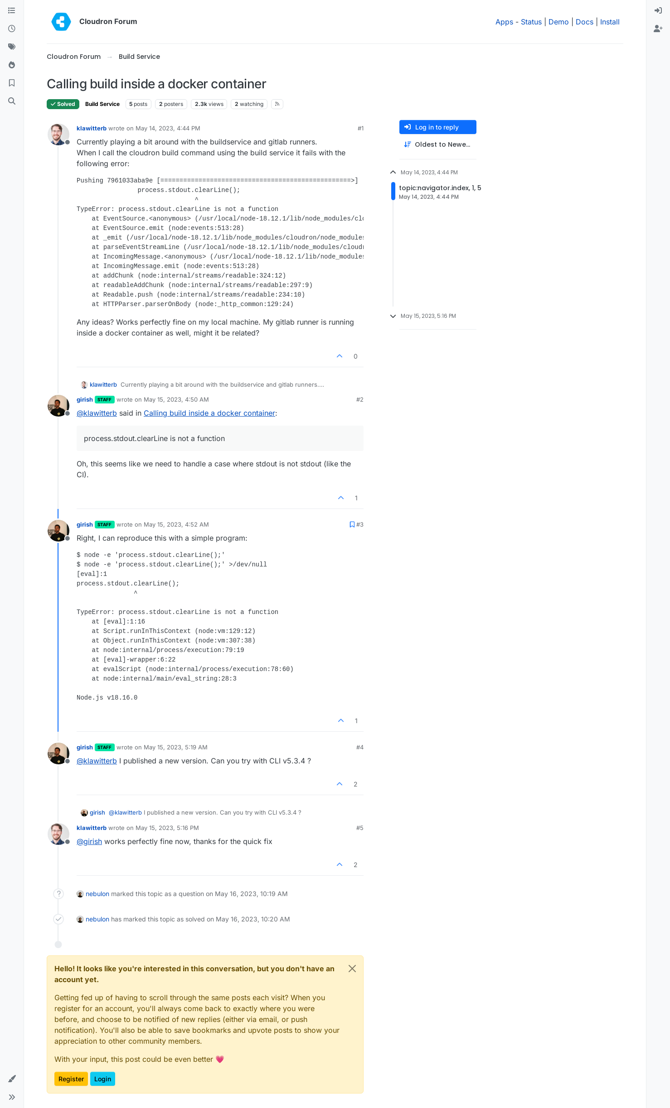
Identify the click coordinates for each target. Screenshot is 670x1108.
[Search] (12, 101)
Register (71, 1079)
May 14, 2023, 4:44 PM (168, 128)
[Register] (658, 29)
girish (85, 399)
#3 (360, 524)
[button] (12, 1079)
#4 (360, 747)
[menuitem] (658, 11)
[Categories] (12, 11)
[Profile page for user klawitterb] (58, 134)
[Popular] (12, 65)
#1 (361, 128)
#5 (360, 827)
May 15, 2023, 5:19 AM (176, 747)
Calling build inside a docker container (209, 412)
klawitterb (92, 128)
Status (531, 21)
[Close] (352, 968)
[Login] (658, 11)
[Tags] (12, 47)
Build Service (102, 104)
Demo (559, 21)
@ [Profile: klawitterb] (97, 412)
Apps (504, 21)
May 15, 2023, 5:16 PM (167, 827)
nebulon (97, 893)
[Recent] (12, 29)
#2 (360, 399)
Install (610, 21)
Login (102, 1079)
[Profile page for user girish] (58, 406)
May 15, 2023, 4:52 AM (176, 524)
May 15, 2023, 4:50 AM (176, 399)
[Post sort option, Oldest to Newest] (437, 145)
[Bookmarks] (12, 83)
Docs (584, 21)
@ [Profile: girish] (89, 841)
